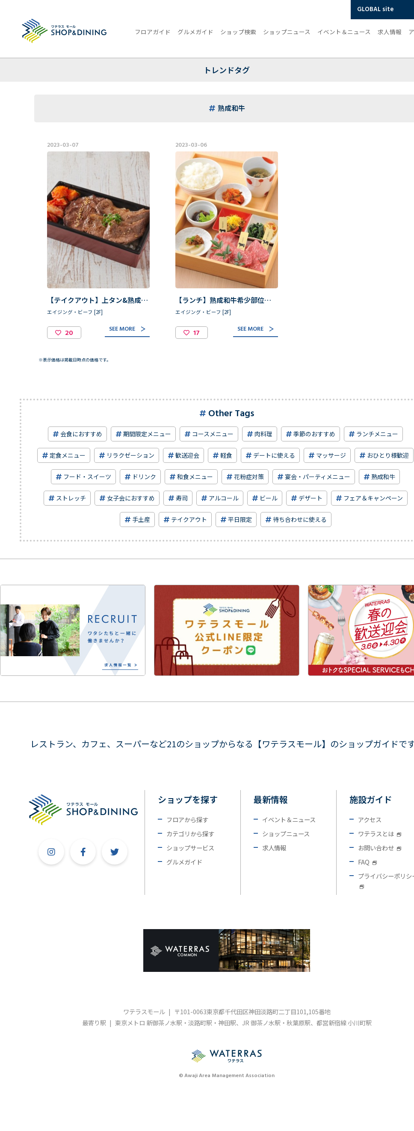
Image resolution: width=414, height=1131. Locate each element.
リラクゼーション (130, 455)
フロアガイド (153, 31)
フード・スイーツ (87, 476)
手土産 (141, 519)
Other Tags (231, 413)
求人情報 (390, 31)
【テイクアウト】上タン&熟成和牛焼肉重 (111, 300)
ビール (269, 498)
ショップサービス (190, 847)
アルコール (224, 498)
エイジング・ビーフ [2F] (75, 311)
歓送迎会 (187, 455)
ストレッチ (71, 498)
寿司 (182, 498)
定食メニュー (68, 455)
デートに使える (274, 455)
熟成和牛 (383, 476)
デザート (310, 498)
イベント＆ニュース (344, 31)
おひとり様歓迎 (388, 455)
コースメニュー (213, 433)
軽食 (226, 455)
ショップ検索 (238, 31)
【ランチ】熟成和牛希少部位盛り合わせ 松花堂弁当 (257, 300)
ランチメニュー (377, 433)
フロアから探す (187, 819)
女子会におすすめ (131, 498)
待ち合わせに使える (300, 519)
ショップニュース (286, 31)
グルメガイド (195, 31)
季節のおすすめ (314, 433)
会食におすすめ (81, 433)
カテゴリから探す (190, 833)
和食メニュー (195, 476)
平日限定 (240, 519)
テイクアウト (189, 519)
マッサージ (331, 455)
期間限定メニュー (147, 433)
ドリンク (144, 476)
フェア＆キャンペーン (373, 498)
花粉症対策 (249, 476)
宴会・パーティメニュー (317, 476)
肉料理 (263, 433)
